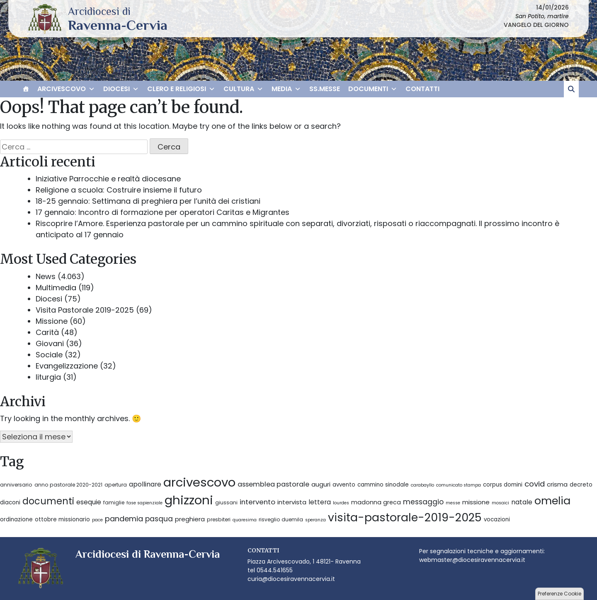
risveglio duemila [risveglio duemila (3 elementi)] (281, 519)
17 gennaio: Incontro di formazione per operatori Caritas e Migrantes (162, 212)
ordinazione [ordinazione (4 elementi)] (16, 519)
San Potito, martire (542, 16)
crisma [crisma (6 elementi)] (557, 484)
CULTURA (243, 89)
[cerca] (571, 89)
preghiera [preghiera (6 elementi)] (190, 519)
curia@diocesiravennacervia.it (291, 579)
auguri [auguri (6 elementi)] (320, 484)
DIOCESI (121, 89)
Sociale (49, 354)
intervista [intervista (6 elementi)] (291, 502)
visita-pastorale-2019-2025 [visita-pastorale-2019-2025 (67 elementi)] (405, 517)
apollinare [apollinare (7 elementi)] (145, 484)
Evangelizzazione (67, 366)
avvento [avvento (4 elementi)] (343, 485)
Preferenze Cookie (559, 593)
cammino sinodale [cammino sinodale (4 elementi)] (383, 485)
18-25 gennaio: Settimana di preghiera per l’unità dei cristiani (148, 201)
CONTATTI (422, 89)
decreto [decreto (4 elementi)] (581, 485)
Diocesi (49, 299)
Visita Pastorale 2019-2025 (85, 310)
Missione (52, 321)
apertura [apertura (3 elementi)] (115, 484)
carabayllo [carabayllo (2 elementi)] (422, 485)
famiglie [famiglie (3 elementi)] (113, 502)
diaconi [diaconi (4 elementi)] (10, 502)
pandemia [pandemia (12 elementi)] (124, 518)
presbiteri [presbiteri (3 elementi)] (219, 519)
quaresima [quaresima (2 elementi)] (245, 520)
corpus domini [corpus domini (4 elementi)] (502, 485)
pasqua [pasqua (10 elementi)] (159, 519)
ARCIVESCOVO (66, 89)
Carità (47, 332)
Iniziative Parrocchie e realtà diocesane (108, 178)
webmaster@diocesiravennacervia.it (472, 560)
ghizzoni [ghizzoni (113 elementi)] (189, 500)
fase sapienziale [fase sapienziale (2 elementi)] (144, 503)
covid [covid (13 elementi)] (534, 483)
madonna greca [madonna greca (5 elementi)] (376, 502)
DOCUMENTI (372, 89)
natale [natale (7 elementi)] (521, 502)
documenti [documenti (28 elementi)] (48, 501)
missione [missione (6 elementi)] (476, 502)
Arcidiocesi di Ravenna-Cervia (117, 24)
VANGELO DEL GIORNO (536, 25)
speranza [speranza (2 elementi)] (315, 520)
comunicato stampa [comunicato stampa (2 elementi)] (458, 485)
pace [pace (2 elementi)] (97, 520)
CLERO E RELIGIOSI (181, 89)
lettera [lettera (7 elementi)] (319, 502)
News (46, 276)
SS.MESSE (324, 89)
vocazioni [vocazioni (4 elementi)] (497, 519)
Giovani (50, 343)
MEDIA (286, 89)
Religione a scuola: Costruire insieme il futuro (119, 190)
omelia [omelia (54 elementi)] (552, 500)
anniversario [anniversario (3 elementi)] (16, 484)
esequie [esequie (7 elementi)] (88, 502)
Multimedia (56, 287)
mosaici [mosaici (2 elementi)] (500, 503)
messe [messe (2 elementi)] (453, 503)
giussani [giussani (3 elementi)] (226, 502)
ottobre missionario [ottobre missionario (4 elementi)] (62, 519)
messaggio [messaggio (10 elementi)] (423, 502)
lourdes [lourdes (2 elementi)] (341, 503)
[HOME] (25, 89)
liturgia (48, 377)
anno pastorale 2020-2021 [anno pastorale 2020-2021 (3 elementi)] (68, 484)
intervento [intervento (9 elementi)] (257, 502)
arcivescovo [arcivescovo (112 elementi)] (199, 482)
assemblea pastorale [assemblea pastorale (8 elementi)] (273, 484)
